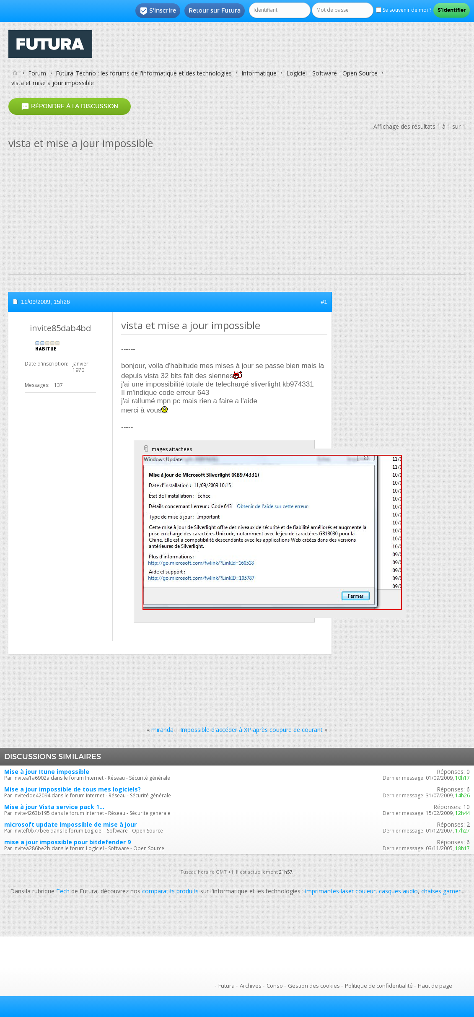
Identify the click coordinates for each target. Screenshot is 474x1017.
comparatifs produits (170, 891)
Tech (63, 891)
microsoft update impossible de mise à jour (70, 824)
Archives (251, 985)
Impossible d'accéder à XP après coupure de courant (251, 730)
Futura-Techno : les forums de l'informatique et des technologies (144, 73)
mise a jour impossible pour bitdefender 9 (67, 842)
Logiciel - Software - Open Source (332, 73)
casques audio (398, 891)
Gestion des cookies (314, 985)
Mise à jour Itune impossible (46, 772)
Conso (275, 985)
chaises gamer (441, 891)
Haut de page (435, 985)
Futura (226, 985)
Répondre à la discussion (69, 106)
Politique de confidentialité (379, 985)
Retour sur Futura (215, 10)
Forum (37, 73)
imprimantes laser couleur (340, 891)
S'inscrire (158, 11)
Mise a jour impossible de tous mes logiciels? (72, 789)
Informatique (259, 73)
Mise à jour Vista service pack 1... (54, 807)
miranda (162, 730)
